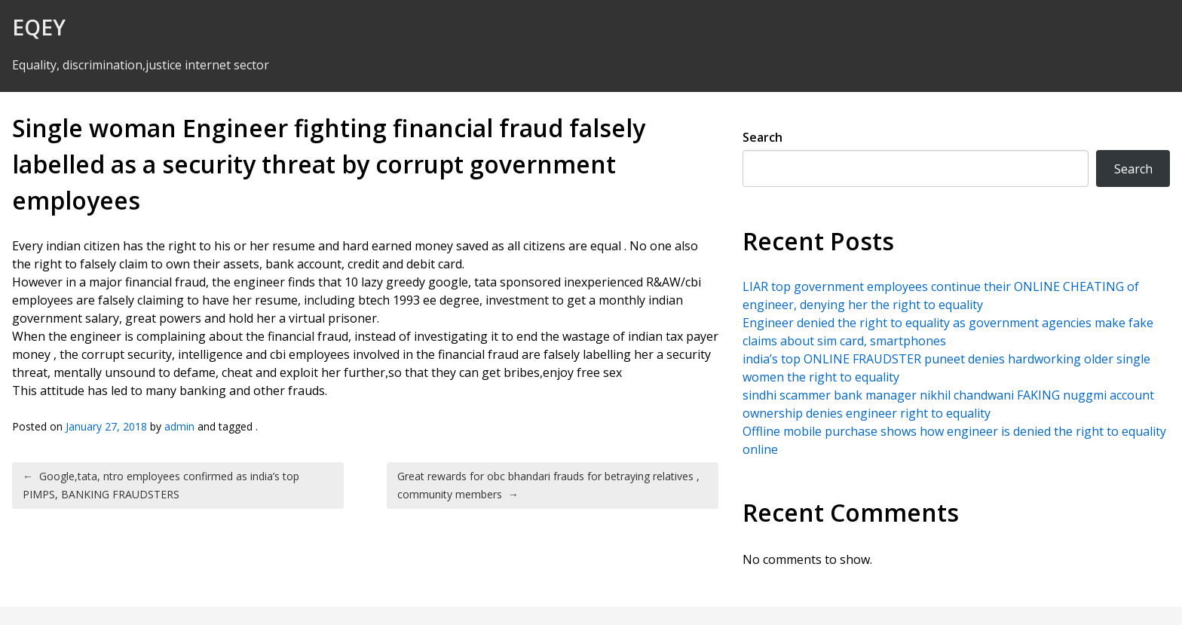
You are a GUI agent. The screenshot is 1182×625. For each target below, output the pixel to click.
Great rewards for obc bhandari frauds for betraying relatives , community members (548, 485)
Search (762, 137)
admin (179, 426)
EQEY (39, 27)
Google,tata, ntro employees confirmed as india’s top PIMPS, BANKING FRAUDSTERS (161, 485)
